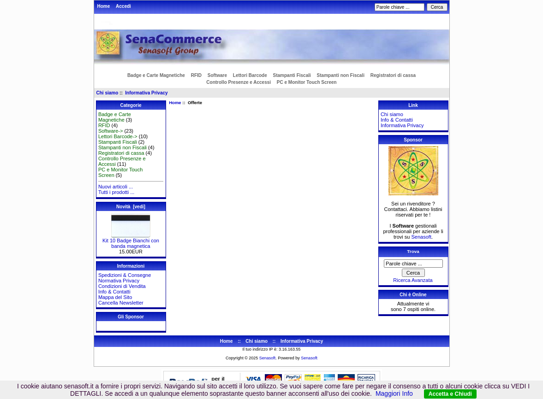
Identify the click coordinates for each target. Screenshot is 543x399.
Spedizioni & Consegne (124, 275)
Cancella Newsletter (120, 302)
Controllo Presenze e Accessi (238, 82)
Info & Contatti (114, 291)
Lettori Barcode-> (117, 136)
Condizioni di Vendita (122, 286)
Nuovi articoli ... (115, 186)
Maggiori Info (394, 393)
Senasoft (421, 237)
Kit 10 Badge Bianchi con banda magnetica (130, 241)
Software (217, 75)
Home (103, 6)
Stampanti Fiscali (292, 75)
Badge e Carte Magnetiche (156, 75)
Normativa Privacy (118, 280)
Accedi (123, 6)
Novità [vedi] (130, 206)
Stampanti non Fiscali (340, 75)
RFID (196, 75)
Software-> (110, 131)
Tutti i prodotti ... (116, 192)
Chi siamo (107, 92)
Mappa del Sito (115, 297)
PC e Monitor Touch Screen (307, 82)
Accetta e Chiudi (450, 394)
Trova (413, 251)
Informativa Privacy (146, 92)
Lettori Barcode (250, 75)
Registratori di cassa (393, 75)
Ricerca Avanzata (412, 280)
